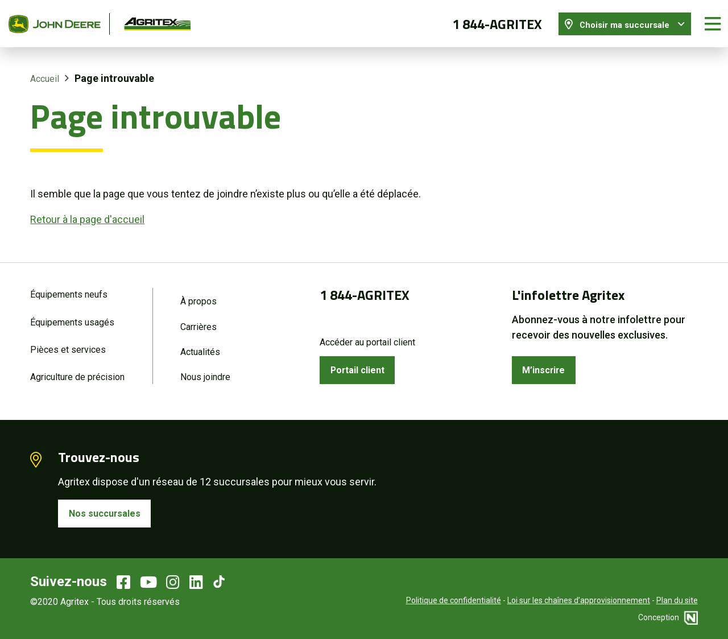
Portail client (361, 365)
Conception (668, 616)
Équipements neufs (68, 288)
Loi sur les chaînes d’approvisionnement (578, 599)
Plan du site (677, 599)
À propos (198, 295)
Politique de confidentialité (453, 599)
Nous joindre (205, 373)
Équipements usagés (72, 316)
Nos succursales (108, 511)
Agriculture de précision (77, 373)
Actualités (200, 347)
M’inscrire (546, 365)
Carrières (198, 321)
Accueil (44, 72)
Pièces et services (68, 345)
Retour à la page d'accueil (87, 213)
